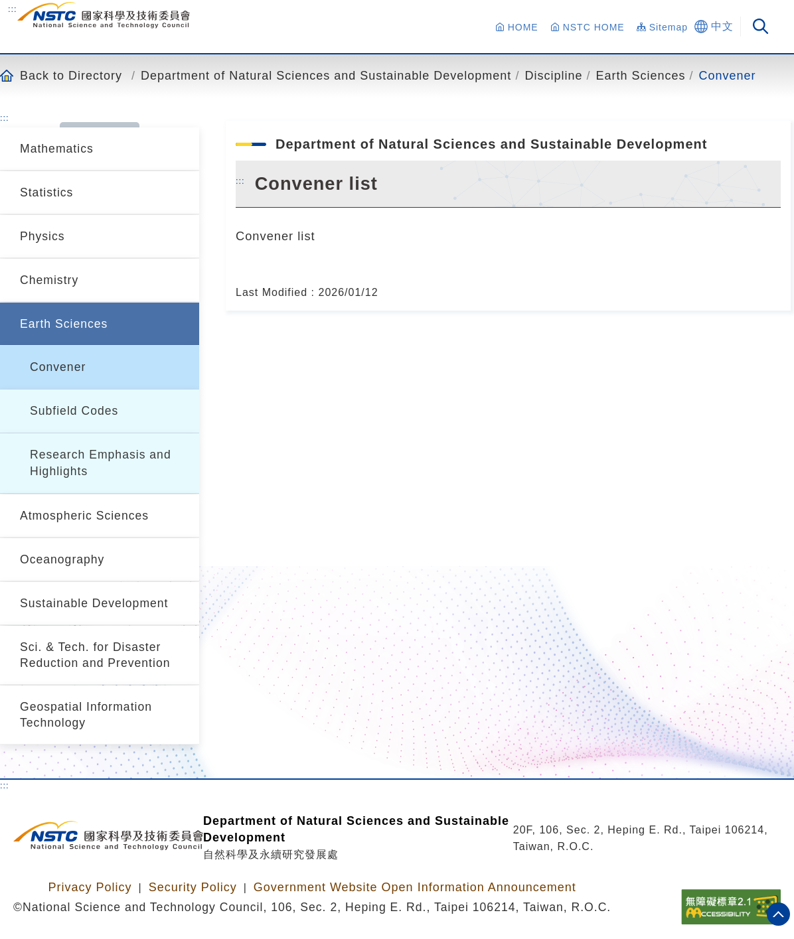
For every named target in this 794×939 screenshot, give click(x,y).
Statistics (46, 192)
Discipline (553, 75)
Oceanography (62, 559)
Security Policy (193, 887)
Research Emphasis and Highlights (100, 463)
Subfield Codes (74, 410)
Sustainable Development (94, 603)
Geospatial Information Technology (86, 714)
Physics (42, 236)
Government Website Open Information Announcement (415, 887)
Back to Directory (71, 75)
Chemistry (49, 280)
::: (12, 8)
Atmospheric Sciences (84, 515)
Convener (727, 75)
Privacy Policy (89, 887)
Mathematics (57, 148)
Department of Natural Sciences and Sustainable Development (326, 75)
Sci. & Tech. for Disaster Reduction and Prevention (95, 655)
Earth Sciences (640, 75)
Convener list (275, 236)
